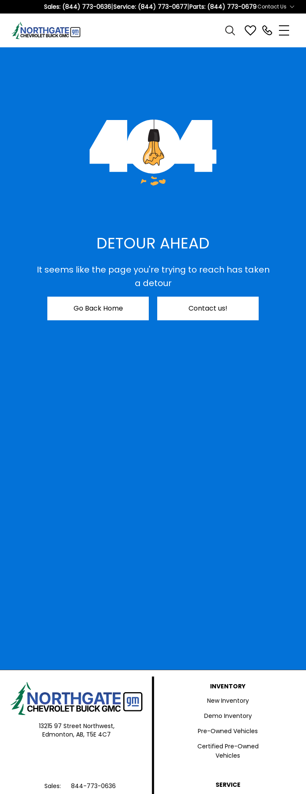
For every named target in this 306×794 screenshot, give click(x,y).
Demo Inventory (228, 716)
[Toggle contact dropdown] (292, 7)
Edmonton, (59, 734)
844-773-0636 (93, 786)
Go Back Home (98, 308)
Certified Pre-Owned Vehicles (228, 751)
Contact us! (208, 308)
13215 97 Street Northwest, (77, 726)
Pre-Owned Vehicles (228, 731)
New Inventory (228, 700)
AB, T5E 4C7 (93, 734)
